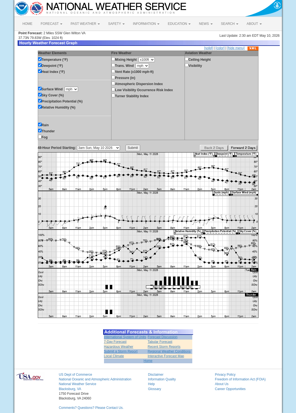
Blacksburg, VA (70, 389)
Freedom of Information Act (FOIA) (240, 379)
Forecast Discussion (162, 337)
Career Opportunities (230, 389)
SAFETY (116, 24)
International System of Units (125, 337)
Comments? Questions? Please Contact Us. (91, 408)
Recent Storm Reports (164, 347)
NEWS (205, 24)
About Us (221, 384)
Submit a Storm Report (121, 351)
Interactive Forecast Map (166, 356)
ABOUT (254, 24)
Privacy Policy (225, 375)
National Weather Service (77, 384)
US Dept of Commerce (75, 375)
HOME (28, 24)
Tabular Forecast (160, 342)
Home (147, 361)
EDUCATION (179, 24)
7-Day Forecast (115, 342)
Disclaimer (155, 375)
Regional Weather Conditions (169, 351)
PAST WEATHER (85, 24)
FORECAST (51, 24)
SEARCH (229, 24)
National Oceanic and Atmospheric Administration (95, 379)
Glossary (154, 389)
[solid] (208, 48)
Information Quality (162, 379)
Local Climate (114, 356)
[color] (220, 48)
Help (151, 384)
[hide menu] (236, 48)
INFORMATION (146, 24)
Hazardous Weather (119, 347)
